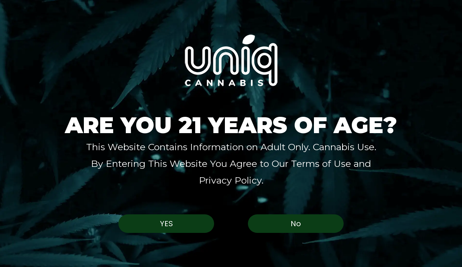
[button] (231, 60)
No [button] (296, 223)
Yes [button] (166, 223)
